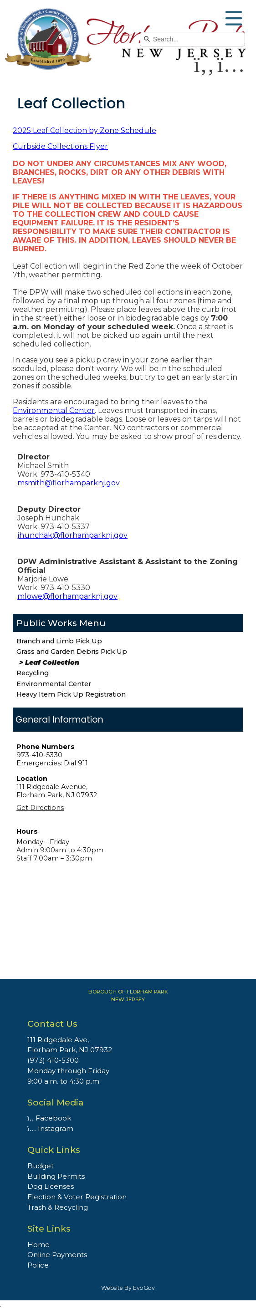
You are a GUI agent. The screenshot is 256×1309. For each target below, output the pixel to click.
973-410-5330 (39, 755)
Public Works (46, 622)
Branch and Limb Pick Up (59, 641)
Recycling (32, 673)
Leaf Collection (52, 662)
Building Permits (56, 1176)
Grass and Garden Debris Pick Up (71, 651)
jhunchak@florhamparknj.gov (72, 535)
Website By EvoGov (128, 1287)
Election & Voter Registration (77, 1196)
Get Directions (40, 808)
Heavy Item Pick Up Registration (71, 694)
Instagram (50, 1128)
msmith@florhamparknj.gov (68, 483)
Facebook (49, 1118)
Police (38, 1265)
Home (38, 1244)
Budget (40, 1165)
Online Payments (57, 1254)
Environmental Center (53, 684)
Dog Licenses (50, 1186)
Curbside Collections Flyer (60, 146)
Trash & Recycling (57, 1207)
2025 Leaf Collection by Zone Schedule (84, 130)
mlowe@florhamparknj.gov (67, 596)
